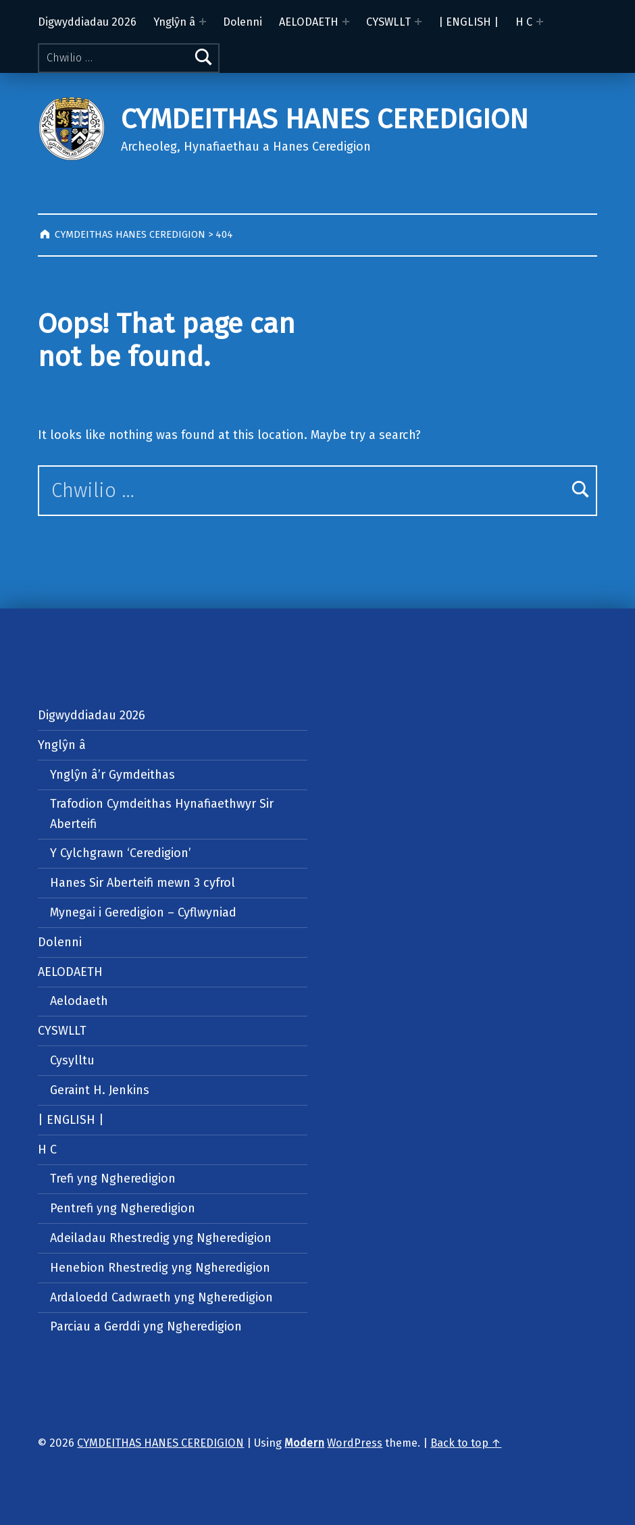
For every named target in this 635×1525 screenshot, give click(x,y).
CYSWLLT (388, 22)
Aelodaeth (79, 1000)
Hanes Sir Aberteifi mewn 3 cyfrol (142, 882)
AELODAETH (308, 22)
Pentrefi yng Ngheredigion (122, 1208)
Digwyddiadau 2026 (87, 22)
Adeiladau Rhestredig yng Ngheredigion (161, 1238)
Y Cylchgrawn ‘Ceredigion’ (120, 853)
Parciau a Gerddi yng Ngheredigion (146, 1326)
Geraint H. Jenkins (99, 1090)
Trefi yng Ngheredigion (113, 1178)
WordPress (354, 1443)
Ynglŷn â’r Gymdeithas (112, 774)
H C (523, 22)
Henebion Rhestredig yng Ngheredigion (160, 1267)
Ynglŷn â (174, 22)
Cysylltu (72, 1060)
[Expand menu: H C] (539, 21)
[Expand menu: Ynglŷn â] (202, 21)
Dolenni (242, 22)
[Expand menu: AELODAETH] (345, 21)
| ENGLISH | (468, 22)
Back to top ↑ (465, 1443)
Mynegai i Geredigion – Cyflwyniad (143, 912)
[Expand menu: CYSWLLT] (418, 21)
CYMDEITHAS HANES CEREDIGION (324, 119)
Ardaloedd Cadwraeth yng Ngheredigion (161, 1297)
